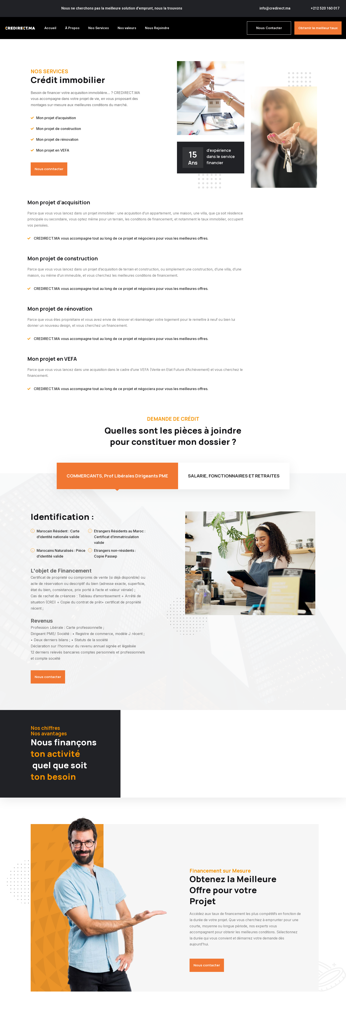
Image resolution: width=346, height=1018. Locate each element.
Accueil (50, 28)
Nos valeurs (127, 28)
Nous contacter (48, 677)
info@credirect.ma (275, 8)
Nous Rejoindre (157, 28)
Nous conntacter (49, 169)
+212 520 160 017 (325, 8)
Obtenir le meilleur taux (318, 27)
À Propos (72, 28)
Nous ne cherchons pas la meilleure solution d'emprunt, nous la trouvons (121, 8)
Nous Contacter (269, 28)
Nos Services (98, 28)
